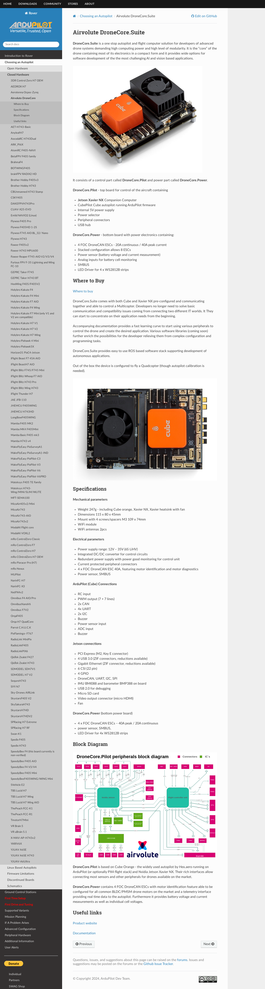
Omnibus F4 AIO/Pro (23, 598)
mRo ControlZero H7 (23, 551)
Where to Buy (21, 104)
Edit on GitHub (205, 16)
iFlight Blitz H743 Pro (23, 382)
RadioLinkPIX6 (19, 651)
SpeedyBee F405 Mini (24, 773)
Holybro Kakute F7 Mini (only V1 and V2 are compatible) (32, 315)
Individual (15, 974)
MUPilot (16, 574)
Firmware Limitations (20, 873)
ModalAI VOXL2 (20, 533)
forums (182, 960)
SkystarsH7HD (20, 710)
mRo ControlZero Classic (25, 539)
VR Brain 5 (17, 826)
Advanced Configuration (20, 929)
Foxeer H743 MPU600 (24, 250)
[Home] (74, 16)
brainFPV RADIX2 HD (24, 174)
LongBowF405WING (23, 417)
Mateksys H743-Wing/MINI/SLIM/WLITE (26, 490)
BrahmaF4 (17, 162)
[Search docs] (31, 44)
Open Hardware (17, 68)
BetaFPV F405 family (23, 156)
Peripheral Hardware (18, 935)
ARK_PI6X (17, 144)
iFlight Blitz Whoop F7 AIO (26, 376)
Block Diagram (22, 115)
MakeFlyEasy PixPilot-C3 (26, 459)
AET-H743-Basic (21, 127)
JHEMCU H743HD (22, 411)
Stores (73, 4)
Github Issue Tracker (158, 964)
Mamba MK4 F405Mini (24, 429)
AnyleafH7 (17, 133)
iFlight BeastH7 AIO (22, 364)
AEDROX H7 (18, 86)
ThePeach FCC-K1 (22, 808)
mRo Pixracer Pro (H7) (24, 563)
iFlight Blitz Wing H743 (24, 388)
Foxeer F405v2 (20, 245)
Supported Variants (17, 910)
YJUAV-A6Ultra (20, 861)
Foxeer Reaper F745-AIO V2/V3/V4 (32, 256)
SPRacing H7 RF (20, 728)
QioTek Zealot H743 (22, 663)
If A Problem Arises (17, 922)
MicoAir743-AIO (21, 515)
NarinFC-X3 (18, 586)
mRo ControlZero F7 (23, 545)
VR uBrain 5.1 (19, 832)
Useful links (20, 121)
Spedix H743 (18, 745)
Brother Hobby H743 (23, 186)
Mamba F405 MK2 (22, 423)
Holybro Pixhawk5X (22, 346)
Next (209, 944)
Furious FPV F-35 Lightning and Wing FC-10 (33, 264)
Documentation (84, 933)
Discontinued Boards (20, 879)
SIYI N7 (15, 686)
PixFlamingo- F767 (22, 633)
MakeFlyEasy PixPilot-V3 (26, 465)
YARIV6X (16, 844)
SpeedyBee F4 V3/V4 (24, 767)
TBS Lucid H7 (19, 790)
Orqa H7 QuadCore (22, 622)
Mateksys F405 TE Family (26, 482)
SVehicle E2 (18, 785)
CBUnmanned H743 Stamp (27, 192)
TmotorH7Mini (19, 820)
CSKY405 (17, 197)
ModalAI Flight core (22, 527)
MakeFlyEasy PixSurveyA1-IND (29, 453)
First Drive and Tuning (19, 904)
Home (7, 4)
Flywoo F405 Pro (21, 221)
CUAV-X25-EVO (21, 209)
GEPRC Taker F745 (22, 272)
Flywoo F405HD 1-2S (24, 227)
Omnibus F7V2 (20, 610)
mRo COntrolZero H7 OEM (27, 557)
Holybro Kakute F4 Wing (25, 307)
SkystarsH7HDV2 (21, 716)
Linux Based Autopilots (21, 867)
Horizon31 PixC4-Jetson (25, 352)
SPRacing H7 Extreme (24, 722)
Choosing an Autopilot (19, 62)
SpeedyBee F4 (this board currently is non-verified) (32, 753)
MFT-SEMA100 (20, 498)
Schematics (14, 886)
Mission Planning (15, 916)
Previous (84, 944)
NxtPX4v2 (17, 592)
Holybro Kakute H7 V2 (24, 329)
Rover (31, 25)
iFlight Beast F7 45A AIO (25, 358)
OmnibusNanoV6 (21, 604)
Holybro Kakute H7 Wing (26, 335)
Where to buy (83, 291)
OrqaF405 (17, 616)
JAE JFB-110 (18, 400)
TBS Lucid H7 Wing (22, 796)
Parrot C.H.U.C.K (21, 627)
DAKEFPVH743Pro (22, 203)
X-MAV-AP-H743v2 (23, 838)
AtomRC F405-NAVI (23, 150)
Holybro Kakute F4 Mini (25, 296)
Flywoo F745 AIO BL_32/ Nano (29, 233)
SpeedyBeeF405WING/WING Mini (32, 779)
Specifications (21, 110)
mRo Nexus (17, 569)
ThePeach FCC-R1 (22, 814)
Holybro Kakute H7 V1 (24, 323)
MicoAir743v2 (19, 521)
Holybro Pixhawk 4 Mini (25, 341)
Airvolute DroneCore (23, 98)
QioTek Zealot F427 (22, 657)
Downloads (27, 4)
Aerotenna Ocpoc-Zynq (24, 92)
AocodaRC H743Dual (23, 139)
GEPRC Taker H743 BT (25, 278)
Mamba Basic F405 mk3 (25, 435)
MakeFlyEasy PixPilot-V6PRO (28, 476)
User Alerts (12, 947)
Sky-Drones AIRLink (23, 692)
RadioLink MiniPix (21, 639)
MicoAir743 (18, 509)
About (89, 4)
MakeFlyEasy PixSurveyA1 (26, 447)
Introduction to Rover (19, 55)
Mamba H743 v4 (21, 441)
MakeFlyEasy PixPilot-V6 (26, 470)
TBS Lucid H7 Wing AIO (25, 802)
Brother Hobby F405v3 (25, 180)
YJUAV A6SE (18, 850)
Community (52, 4)
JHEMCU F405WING (24, 405)
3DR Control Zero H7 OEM (27, 80)
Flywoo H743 (19, 239)
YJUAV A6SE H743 (22, 855)
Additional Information (19, 941)
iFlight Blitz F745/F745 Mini (27, 370)
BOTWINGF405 (20, 168)
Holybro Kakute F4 (22, 290)
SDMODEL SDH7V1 (23, 669)
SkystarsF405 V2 (21, 698)
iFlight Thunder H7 (22, 394)
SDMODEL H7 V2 (22, 675)
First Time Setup (15, 898)
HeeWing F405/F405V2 (25, 284)
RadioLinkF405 (20, 645)
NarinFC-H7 (18, 580)
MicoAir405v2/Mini (23, 504)
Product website (85, 923)
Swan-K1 (16, 734)
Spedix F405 (18, 739)
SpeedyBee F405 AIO (23, 761)
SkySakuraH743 (20, 704)
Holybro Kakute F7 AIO (25, 301)
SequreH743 (18, 681)
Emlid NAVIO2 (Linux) (23, 215)
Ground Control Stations (20, 892)
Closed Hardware (18, 74)
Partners (14, 980)
